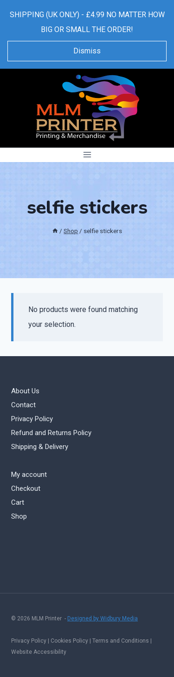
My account (29, 474)
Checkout (25, 488)
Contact (23, 405)
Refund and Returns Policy (51, 433)
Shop (19, 516)
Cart (17, 502)
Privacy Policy (32, 419)
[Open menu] (87, 155)
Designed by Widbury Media (102, 618)
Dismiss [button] (87, 50)
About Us (25, 391)
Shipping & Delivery (39, 447)
